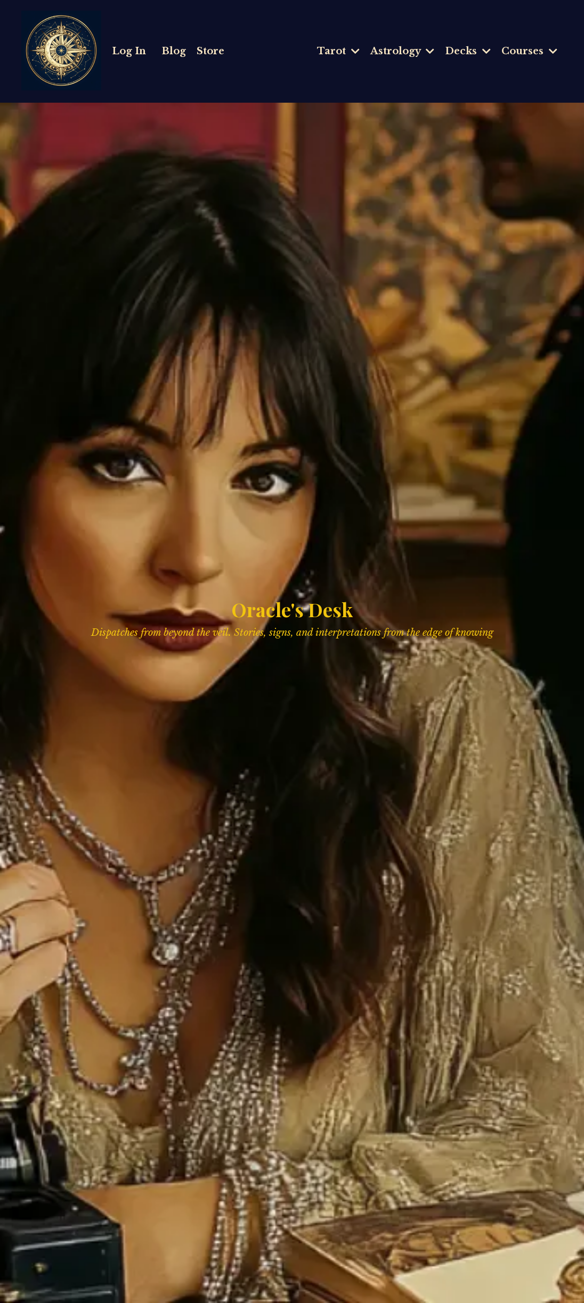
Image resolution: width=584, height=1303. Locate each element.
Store (210, 51)
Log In (129, 51)
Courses (529, 51)
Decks (468, 51)
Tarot (338, 51)
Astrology (402, 51)
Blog (174, 51)
